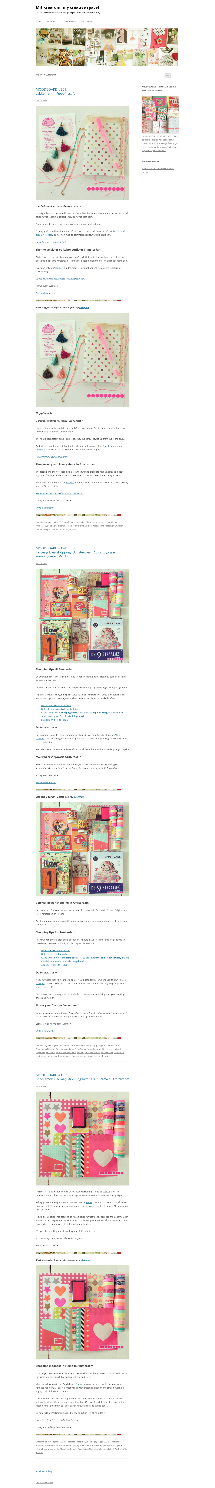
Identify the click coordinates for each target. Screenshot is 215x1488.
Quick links (87, 21)
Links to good (54, 954)
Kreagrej (111, 1049)
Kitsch (104, 1049)
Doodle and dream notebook (60, 525)
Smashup (57, 1056)
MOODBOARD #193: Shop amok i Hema (82, 1077)
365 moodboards (67, 522)
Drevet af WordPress (44, 1482)
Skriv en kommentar (46, 293)
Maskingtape (83, 1052)
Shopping (90, 522)
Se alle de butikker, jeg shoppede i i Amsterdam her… (61, 278)
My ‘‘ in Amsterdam (55, 950)
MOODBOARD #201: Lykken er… (56, 91)
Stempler (67, 1056)
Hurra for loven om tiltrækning (50, 242)
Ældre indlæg (44, 1471)
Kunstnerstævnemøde (66, 1052)
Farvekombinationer (83, 525)
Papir (38, 1056)
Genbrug (97, 1049)
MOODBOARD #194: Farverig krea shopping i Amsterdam (75, 552)
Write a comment (44, 507)
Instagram (84, 307)
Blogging (51, 1049)
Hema (89, 1202)
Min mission (70, 21)
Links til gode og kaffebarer (61, 709)
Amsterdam (41, 525)
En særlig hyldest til (54, 719)
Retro (50, 1056)
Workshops (52, 21)
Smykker (119, 525)
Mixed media (107, 1052)
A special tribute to (54, 964)
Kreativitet (80, 522)
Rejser (44, 1056)
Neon (74, 1449)
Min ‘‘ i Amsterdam (56, 705)
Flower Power (86, 1049)
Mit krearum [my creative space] (67, 7)
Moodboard (98, 525)
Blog (38, 21)
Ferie (77, 1049)
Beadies (59, 267)
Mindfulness (94, 1052)
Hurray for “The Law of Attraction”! (52, 456)
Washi (90, 1056)
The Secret (56, 529)
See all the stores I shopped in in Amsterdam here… (60, 493)
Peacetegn (109, 525)
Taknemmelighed (43, 529)
